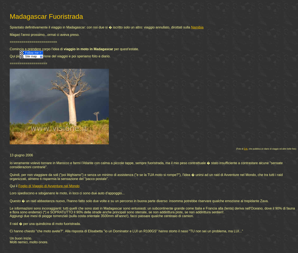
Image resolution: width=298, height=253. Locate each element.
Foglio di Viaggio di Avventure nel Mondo (48, 186)
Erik (245, 149)
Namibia (197, 27)
